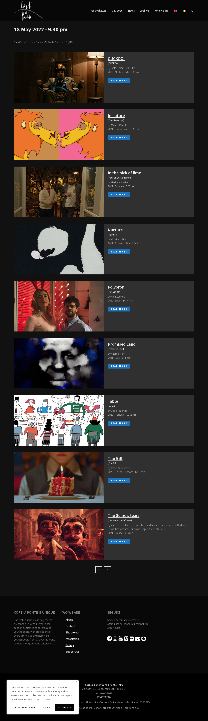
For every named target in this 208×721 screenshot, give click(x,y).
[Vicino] (76, 681)
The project (72, 632)
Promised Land (122, 344)
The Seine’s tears (123, 515)
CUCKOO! (116, 58)
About (69, 619)
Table (113, 401)
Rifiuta (46, 707)
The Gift (115, 458)
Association (72, 639)
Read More (119, 80)
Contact (70, 626)
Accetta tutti (64, 707)
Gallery (70, 645)
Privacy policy (104, 696)
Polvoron (116, 287)
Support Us (72, 651)
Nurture (115, 229)
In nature (116, 115)
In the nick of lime (124, 172)
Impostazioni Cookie (25, 707)
